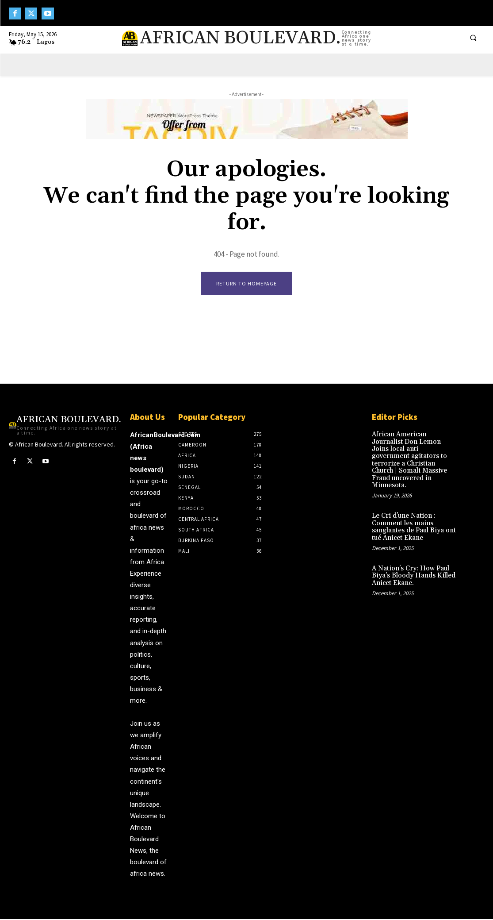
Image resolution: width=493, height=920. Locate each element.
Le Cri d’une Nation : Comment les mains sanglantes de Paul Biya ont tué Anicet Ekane (411, 510)
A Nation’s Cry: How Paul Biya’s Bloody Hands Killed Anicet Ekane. (411, 557)
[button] (473, 38)
